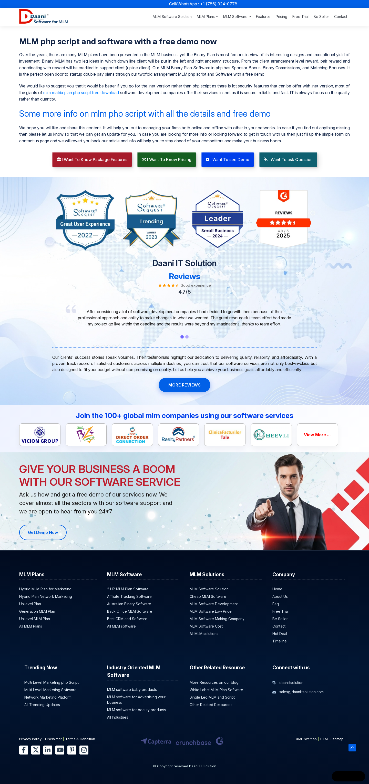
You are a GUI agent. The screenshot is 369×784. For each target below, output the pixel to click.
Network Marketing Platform (47, 697)
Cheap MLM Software (208, 596)
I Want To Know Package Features (92, 159)
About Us (280, 596)
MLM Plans (207, 16)
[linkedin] (47, 750)
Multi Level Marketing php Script (51, 682)
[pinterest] (71, 750)
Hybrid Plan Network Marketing (45, 596)
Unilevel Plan (30, 604)
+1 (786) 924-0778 (218, 3)
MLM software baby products (132, 689)
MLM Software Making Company (217, 619)
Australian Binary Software (129, 604)
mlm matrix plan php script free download (81, 92)
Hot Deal (279, 633)
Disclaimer (53, 739)
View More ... (317, 434)
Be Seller (321, 16)
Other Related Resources (211, 704)
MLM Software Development (214, 604)
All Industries (117, 717)
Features (263, 16)
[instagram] (83, 750)
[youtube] (59, 750)
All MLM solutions (204, 633)
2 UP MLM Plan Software (128, 589)
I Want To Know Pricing (166, 159)
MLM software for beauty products (136, 710)
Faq (275, 604)
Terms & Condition (80, 739)
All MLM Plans (30, 626)
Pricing (281, 16)
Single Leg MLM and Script (212, 697)
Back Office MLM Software (129, 611)
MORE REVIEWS (184, 385)
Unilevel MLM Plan (34, 619)
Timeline (279, 641)
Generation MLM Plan (37, 611)
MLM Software (237, 16)
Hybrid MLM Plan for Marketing (45, 589)
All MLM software (121, 626)
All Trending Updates (42, 704)
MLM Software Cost (206, 626)
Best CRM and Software (127, 619)
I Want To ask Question (288, 159)
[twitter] (35, 750)
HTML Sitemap (331, 739)
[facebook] (23, 750)
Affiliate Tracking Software (129, 596)
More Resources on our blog (214, 682)
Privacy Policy (30, 739)
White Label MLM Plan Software (216, 690)
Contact (340, 16)
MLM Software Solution (172, 16)
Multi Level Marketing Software (50, 690)
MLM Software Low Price (211, 611)
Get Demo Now (43, 532)
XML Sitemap (306, 739)
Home (277, 589)
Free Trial (300, 16)
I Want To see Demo (227, 159)
